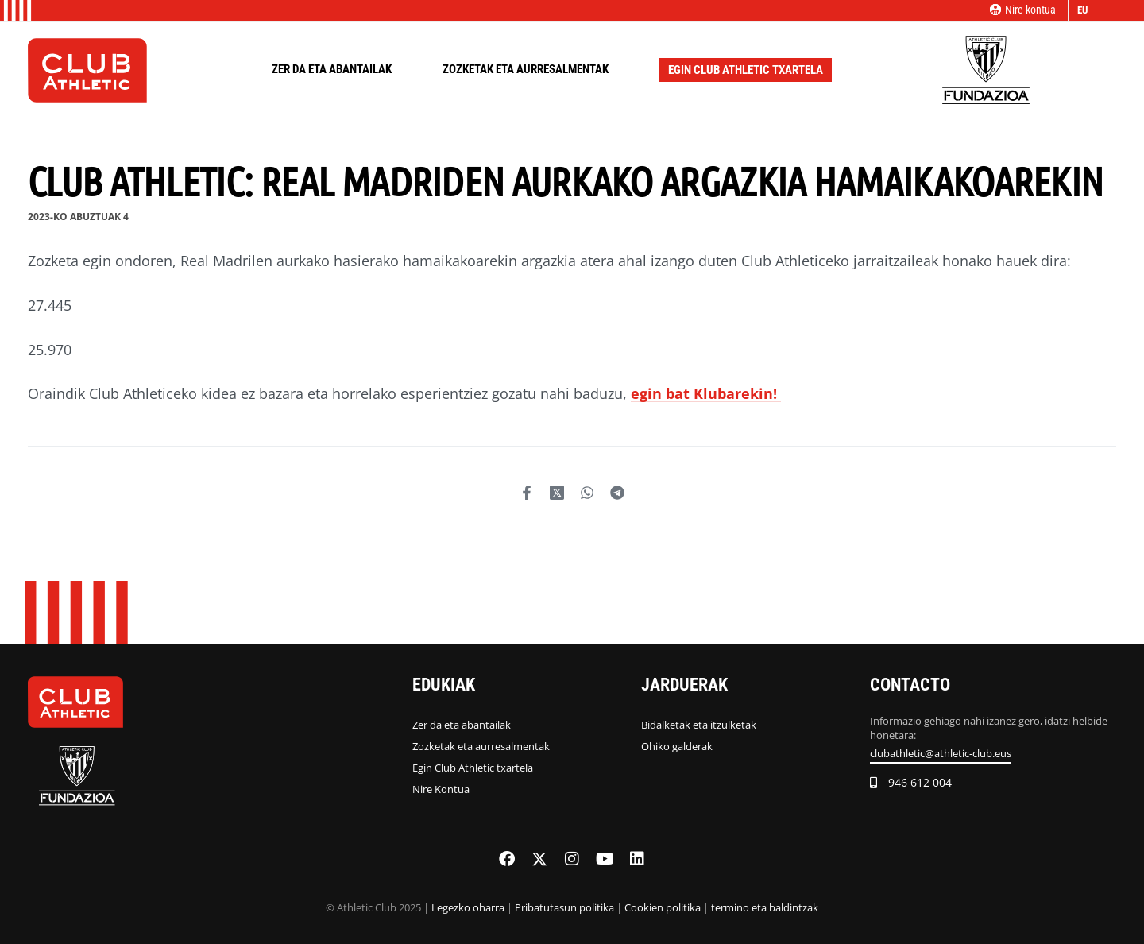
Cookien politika (662, 907)
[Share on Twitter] (557, 493)
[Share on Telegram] (617, 493)
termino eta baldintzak (764, 907)
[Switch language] (1084, 11)
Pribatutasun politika (564, 907)
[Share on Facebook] (527, 493)
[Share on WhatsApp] (587, 493)
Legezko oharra (467, 907)
